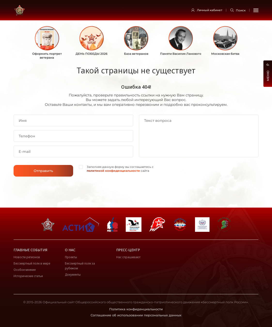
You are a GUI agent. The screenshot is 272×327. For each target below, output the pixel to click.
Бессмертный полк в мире (32, 263)
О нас (70, 250)
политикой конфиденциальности (113, 170)
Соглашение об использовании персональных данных (136, 315)
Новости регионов (27, 257)
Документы (73, 274)
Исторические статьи (28, 276)
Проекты (71, 257)
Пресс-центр (128, 250)
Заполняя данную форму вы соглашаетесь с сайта (120, 168)
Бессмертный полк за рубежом (80, 265)
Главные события (30, 250)
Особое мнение (25, 270)
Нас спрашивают (128, 257)
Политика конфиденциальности (136, 309)
